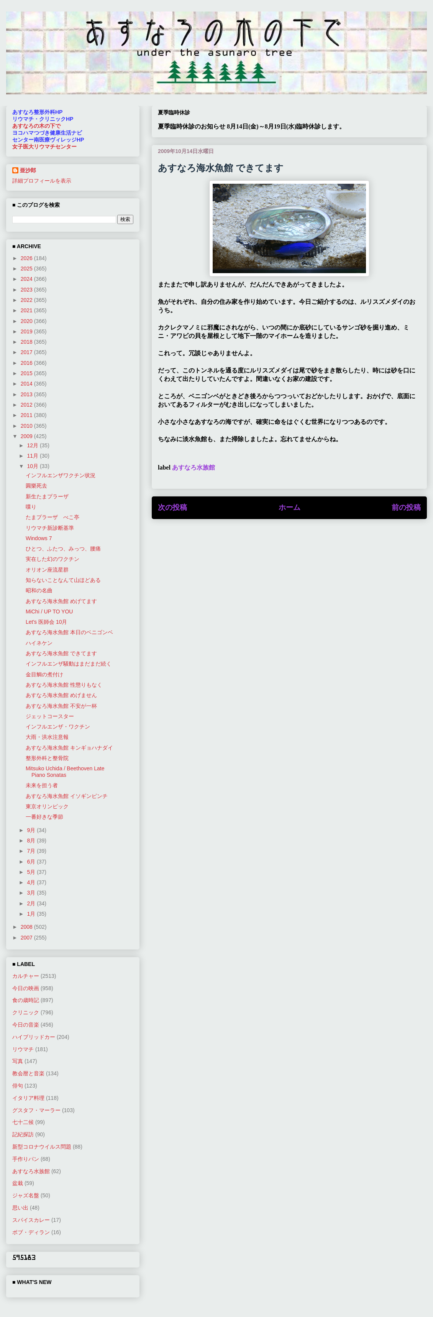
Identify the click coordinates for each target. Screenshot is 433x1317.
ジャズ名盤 (25, 1195)
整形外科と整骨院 (47, 758)
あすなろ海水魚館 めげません (61, 695)
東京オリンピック (47, 806)
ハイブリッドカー (33, 1037)
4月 (32, 882)
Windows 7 (39, 538)
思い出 (20, 1208)
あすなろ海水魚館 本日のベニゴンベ (69, 632)
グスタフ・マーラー (36, 1110)
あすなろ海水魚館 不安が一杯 (61, 706)
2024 (27, 279)
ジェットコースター (50, 716)
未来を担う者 (42, 785)
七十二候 (23, 1122)
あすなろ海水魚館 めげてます (61, 601)
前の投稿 (406, 507)
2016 (27, 363)
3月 (32, 893)
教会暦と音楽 (28, 1073)
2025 (27, 268)
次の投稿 (172, 507)
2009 (27, 436)
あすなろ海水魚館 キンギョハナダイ (69, 748)
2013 (27, 394)
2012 (27, 405)
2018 (27, 342)
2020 (27, 321)
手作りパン (25, 1159)
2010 (27, 426)
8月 (32, 840)
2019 (27, 331)
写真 (17, 1061)
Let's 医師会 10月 (46, 622)
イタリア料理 (28, 1098)
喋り (31, 507)
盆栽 (17, 1183)
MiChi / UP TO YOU (49, 611)
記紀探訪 (23, 1134)
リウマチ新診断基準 (50, 528)
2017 (27, 352)
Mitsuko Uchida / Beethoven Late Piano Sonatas (65, 771)
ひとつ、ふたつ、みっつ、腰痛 (63, 549)
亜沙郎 (28, 170)
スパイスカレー (31, 1220)
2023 (27, 290)
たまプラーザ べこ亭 (52, 517)
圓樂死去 (36, 486)
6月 (32, 862)
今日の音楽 (25, 1025)
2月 (32, 903)
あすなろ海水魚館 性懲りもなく (64, 685)
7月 (32, 851)
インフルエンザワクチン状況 (60, 475)
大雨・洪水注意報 (47, 737)
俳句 (17, 1086)
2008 (27, 927)
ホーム (289, 507)
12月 (33, 445)
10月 (33, 466)
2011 (27, 415)
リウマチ (23, 1049)
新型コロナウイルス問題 (41, 1147)
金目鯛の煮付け (44, 674)
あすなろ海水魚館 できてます (61, 653)
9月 (32, 830)
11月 (33, 456)
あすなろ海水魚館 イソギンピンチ (67, 796)
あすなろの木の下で (36, 126)
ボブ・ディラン (31, 1232)
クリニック (25, 1012)
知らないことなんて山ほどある (63, 580)
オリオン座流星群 (47, 570)
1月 (32, 914)
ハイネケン (39, 643)
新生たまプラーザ (47, 496)
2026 (27, 258)
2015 (27, 373)
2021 (27, 310)
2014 (27, 384)
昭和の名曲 (39, 590)
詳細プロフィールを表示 (41, 181)
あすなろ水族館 (193, 467)
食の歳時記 (25, 1000)
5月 (32, 872)
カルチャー (25, 976)
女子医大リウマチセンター (44, 146)
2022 (27, 300)
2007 (27, 938)
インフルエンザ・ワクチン (58, 727)
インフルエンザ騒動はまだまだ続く (69, 664)
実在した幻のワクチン (52, 559)
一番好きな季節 (44, 817)
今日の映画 (25, 988)
